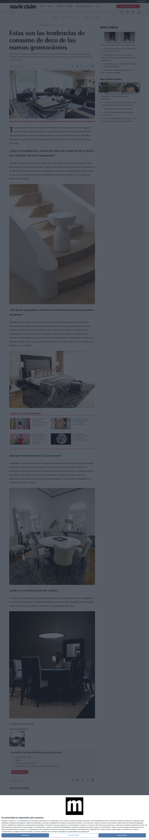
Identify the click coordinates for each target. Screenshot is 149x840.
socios (17, 820)
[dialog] (74, 817)
